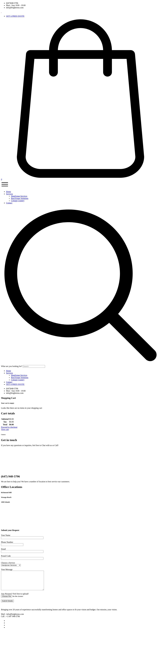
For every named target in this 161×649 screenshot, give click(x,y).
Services (9, 373)
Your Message (6, 569)
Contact (9, 382)
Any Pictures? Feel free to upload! (15, 597)
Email (3, 549)
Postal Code (6, 556)
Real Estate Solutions (19, 198)
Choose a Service (8, 563)
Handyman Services (19, 196)
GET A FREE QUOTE (15, 384)
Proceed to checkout (9, 427)
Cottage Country (17, 201)
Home (8, 371)
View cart (5, 429)
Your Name (5, 535)
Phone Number (7, 542)
